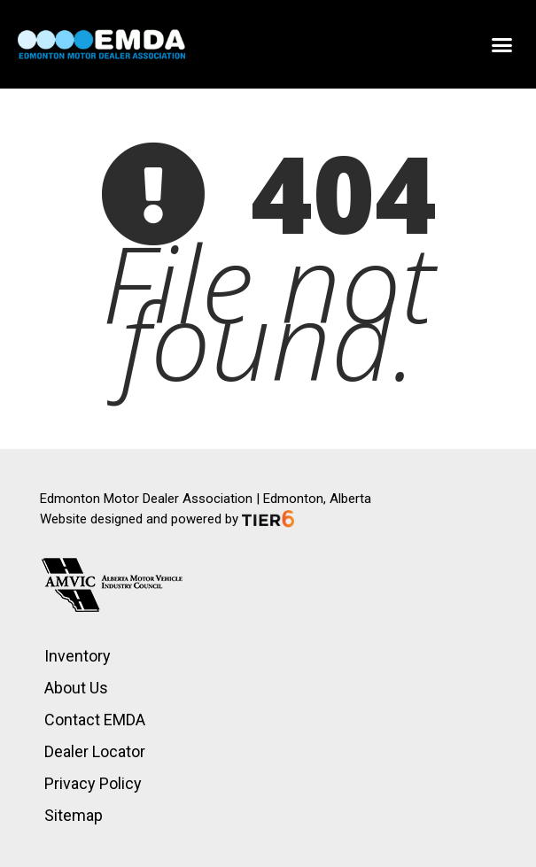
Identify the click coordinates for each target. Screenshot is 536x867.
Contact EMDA (94, 719)
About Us (76, 687)
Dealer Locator (94, 751)
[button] (502, 44)
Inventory (77, 655)
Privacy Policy (93, 783)
